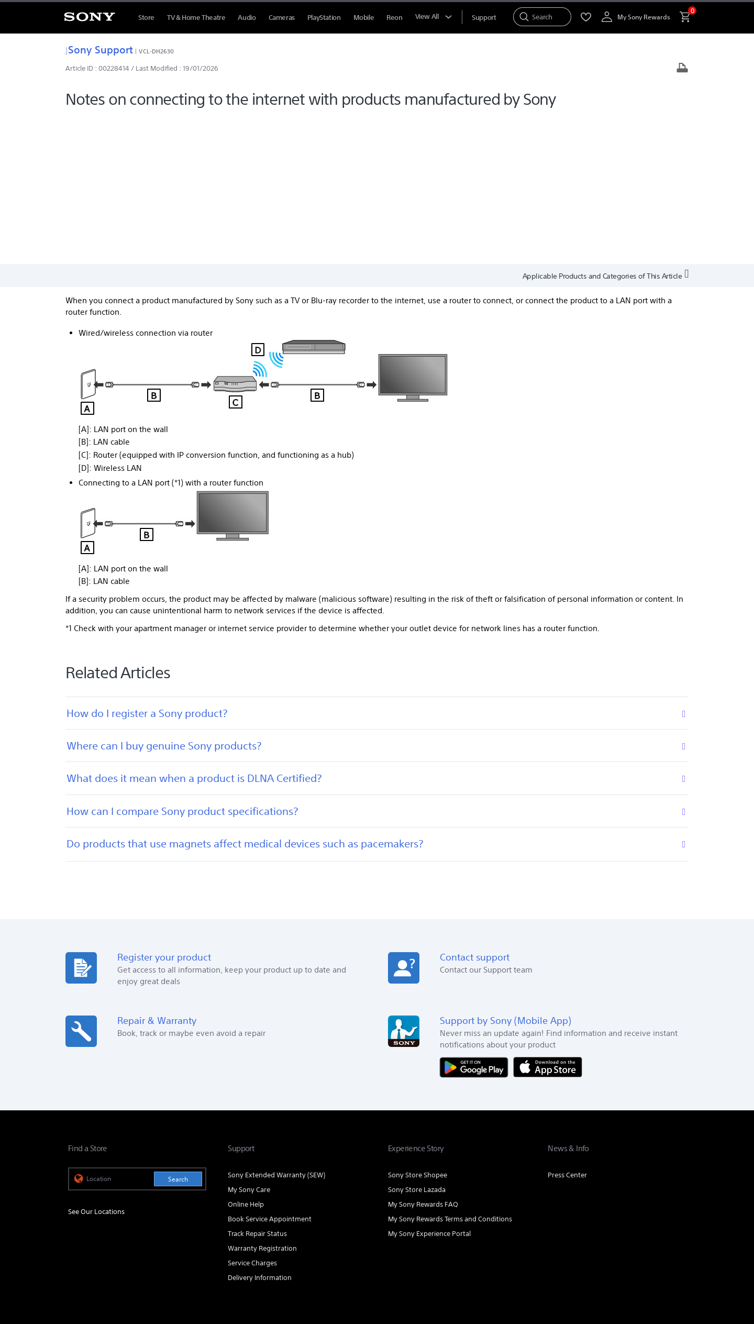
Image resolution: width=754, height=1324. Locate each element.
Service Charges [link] (252, 1115)
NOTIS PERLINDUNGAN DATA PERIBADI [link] (121, 1267)
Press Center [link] (567, 1027)
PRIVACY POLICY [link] (158, 1257)
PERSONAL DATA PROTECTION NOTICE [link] (239, 1257)
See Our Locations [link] (96, 1064)
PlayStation (324, 17)
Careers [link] (629, 1181)
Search (178, 1031)
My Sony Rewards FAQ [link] (423, 1056)
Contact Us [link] (669, 1181)
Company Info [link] (585, 1181)
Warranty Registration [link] (262, 1100)
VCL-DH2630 (156, 51)
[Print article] (682, 68)
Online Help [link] (246, 1056)
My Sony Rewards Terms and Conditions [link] (450, 1071)
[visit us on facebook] (607, 1207)
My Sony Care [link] (249, 1042)
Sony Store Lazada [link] (417, 1042)
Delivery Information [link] (260, 1130)
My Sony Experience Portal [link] (429, 1086)
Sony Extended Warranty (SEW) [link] (276, 1027)
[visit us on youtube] (585, 1207)
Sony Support (99, 49)
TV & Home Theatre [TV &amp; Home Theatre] (196, 17)
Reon (394, 17)
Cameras (282, 17)
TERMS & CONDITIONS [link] (98, 1257)
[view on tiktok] (675, 1207)
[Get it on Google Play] (476, 919)
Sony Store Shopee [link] (417, 1027)
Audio (247, 17)
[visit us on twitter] (652, 1207)
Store (146, 17)
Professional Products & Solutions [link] (500, 1181)
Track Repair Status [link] (257, 1086)
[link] (87, 1209)
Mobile (363, 17)
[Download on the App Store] (547, 919)
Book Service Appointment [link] (270, 1071)
